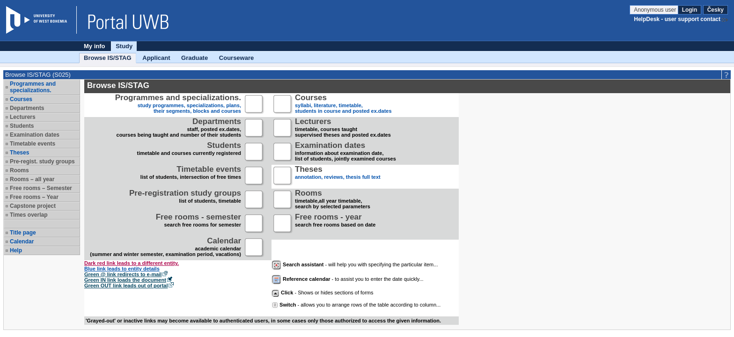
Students (22, 126)
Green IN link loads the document (125, 280)
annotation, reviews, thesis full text (338, 176)
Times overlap (28, 215)
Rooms (19, 170)
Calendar (22, 241)
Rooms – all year (32, 179)
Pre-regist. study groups (42, 161)
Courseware (236, 57)
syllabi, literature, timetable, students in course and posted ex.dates (343, 104)
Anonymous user (655, 10)
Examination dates (34, 135)
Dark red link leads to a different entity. (131, 263)
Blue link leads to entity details (122, 268)
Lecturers (23, 117)
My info (94, 46)
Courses (21, 99)
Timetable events (32, 143)
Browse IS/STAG (108, 57)
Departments (27, 108)
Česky (715, 10)
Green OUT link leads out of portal (126, 285)
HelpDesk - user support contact (677, 19)
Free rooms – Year (34, 197)
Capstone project (33, 206)
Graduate (194, 57)
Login (689, 10)
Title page (23, 232)
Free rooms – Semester (41, 188)
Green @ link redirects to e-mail (122, 274)
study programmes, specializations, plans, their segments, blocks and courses (178, 104)
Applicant (156, 57)
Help (16, 250)
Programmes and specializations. (33, 87)
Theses (19, 152)
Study (124, 46)
